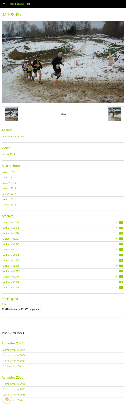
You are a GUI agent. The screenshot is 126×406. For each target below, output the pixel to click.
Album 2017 (9, 193)
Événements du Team (14, 136)
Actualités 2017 (63, 271)
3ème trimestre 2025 (14, 389)
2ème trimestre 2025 (14, 394)
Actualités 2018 (63, 266)
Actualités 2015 (63, 282)
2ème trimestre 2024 (14, 350)
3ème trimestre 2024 (14, 355)
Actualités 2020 (63, 255)
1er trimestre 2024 (13, 366)
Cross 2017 (9, 154)
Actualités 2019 (63, 260)
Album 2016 (9, 199)
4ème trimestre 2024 (14, 360)
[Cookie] (7, 399)
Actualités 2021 (63, 249)
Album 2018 (9, 188)
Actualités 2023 (63, 238)
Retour (63, 114)
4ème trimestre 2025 (14, 384)
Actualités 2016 (63, 276)
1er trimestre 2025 (13, 400)
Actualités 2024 (63, 233)
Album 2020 (9, 177)
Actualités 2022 (63, 244)
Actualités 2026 (63, 222)
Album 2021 (9, 172)
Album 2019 (9, 183)
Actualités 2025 (63, 228)
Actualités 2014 (63, 287)
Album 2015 (9, 204)
